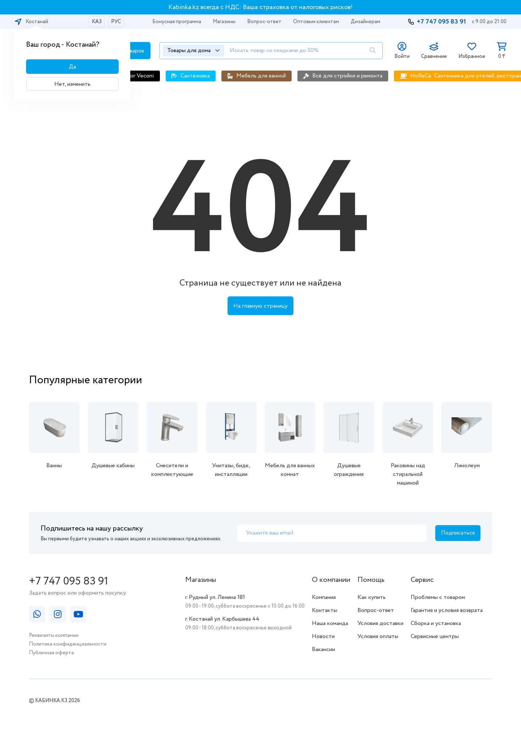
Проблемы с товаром (438, 597)
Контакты (324, 610)
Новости (323, 636)
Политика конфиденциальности (67, 644)
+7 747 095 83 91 (441, 21)
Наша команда (330, 623)
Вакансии (323, 649)
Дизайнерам (365, 21)
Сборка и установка (436, 623)
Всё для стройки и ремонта (347, 76)
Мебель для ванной (261, 76)
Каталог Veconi (134, 76)
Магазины (224, 21)
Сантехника (195, 76)
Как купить (371, 597)
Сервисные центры (435, 636)
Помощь (370, 580)
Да (72, 67)
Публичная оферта (51, 652)
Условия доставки (380, 623)
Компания (324, 597)
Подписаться (458, 533)
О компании (331, 580)
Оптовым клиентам (316, 21)
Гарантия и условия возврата (447, 610)
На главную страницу (260, 306)
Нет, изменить (72, 84)
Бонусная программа (176, 21)
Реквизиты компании (54, 635)
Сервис (422, 580)
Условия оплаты (377, 636)
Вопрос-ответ (264, 21)
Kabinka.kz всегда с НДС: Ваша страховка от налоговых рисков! (260, 7)
